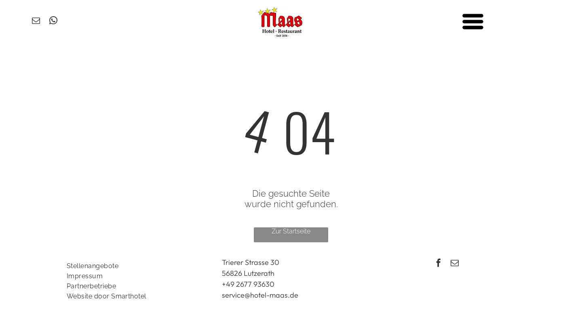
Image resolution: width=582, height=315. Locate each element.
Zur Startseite (291, 231)
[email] (36, 22)
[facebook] (438, 264)
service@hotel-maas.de (260, 295)
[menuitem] (136, 266)
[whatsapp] (53, 22)
